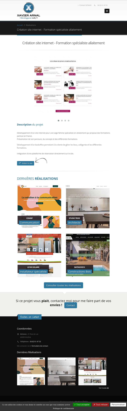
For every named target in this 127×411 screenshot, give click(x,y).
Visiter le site (25, 163)
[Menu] (107, 11)
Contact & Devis (84, 5)
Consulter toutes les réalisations (63, 285)
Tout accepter (82, 404)
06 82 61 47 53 (102, 5)
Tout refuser (101, 404)
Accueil (20, 25)
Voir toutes (103, 388)
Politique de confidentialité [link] (63, 408)
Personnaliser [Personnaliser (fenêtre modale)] (118, 404)
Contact (71, 305)
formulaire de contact (40, 346)
